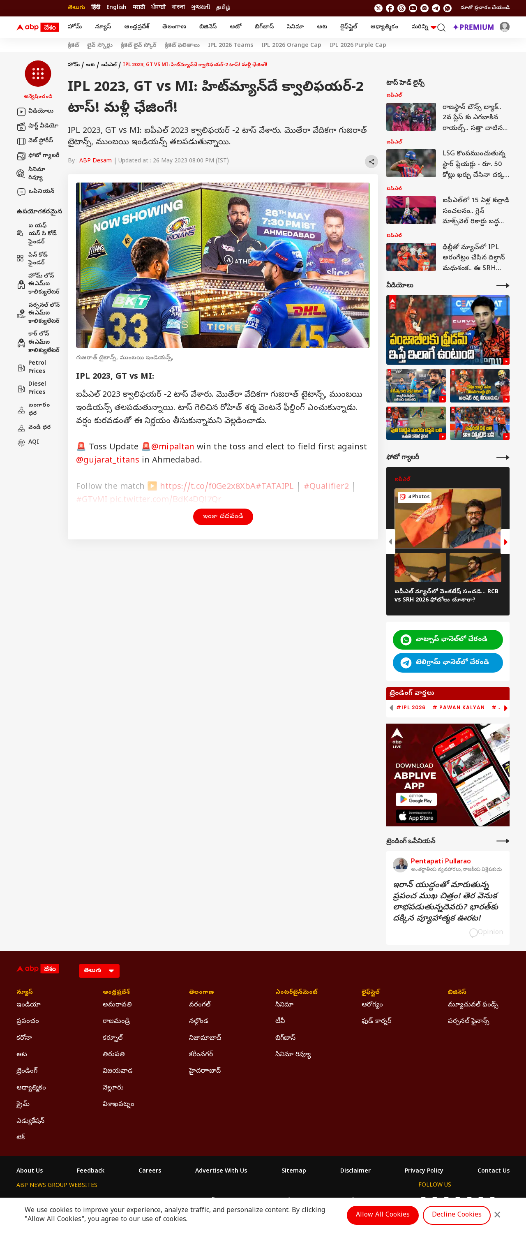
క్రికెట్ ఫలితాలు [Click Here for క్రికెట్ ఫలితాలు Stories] (182, 46)
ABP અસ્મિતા (208, 1201)
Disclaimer (355, 1172)
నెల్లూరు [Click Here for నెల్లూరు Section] (113, 1088)
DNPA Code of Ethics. (112, 1217)
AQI (27, 443)
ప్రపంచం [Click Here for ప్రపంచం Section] (27, 1021)
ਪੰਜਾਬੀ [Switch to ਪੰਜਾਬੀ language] (158, 8)
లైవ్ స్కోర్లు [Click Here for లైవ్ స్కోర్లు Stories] (100, 46)
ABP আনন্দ (137, 1201)
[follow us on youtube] (413, 8)
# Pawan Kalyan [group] (458, 707)
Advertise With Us (221, 1172)
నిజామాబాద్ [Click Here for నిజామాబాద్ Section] (205, 1038)
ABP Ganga (248, 1201)
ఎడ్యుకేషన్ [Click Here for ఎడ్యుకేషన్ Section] (30, 1121)
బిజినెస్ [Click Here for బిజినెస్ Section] (457, 993)
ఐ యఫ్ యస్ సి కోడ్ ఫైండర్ (36, 234)
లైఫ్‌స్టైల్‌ (348, 27)
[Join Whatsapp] (447, 8)
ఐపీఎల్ (109, 65)
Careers (149, 1172)
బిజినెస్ (208, 27)
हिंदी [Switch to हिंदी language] (95, 8)
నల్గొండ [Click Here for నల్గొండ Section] (198, 1021)
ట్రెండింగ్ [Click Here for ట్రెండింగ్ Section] (26, 1071)
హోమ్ (75, 27)
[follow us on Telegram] (436, 8)
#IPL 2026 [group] (411, 707)
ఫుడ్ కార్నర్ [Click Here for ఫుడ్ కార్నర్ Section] (376, 1021)
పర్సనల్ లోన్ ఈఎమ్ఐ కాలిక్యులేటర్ (38, 314)
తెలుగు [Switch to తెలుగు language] (76, 8)
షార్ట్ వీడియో (37, 127)
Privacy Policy (424, 1172)
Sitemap (293, 1172)
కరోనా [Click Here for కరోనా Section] (24, 1038)
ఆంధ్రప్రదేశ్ (136, 27)
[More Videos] (503, 285)
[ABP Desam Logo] (37, 27)
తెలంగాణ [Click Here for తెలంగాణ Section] (201, 993)
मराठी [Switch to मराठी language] (139, 8)
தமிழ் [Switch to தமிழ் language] (223, 8)
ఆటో (236, 27)
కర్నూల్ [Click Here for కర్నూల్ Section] (112, 1038)
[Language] (99, 971)
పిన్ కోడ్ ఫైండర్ (32, 260)
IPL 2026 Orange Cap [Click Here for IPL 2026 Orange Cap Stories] (291, 46)
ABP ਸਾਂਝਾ (283, 1201)
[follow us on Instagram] (424, 8)
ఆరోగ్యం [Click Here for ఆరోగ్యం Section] (372, 1005)
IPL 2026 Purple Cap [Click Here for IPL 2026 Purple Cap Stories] (358, 46)
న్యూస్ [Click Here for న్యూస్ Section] (24, 993)
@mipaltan (172, 447)
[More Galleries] (503, 457)
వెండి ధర (33, 428)
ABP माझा (171, 1201)
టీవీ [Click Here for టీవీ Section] (280, 1021)
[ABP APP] (416, 799)
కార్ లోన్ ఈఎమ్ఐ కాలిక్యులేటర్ (38, 342)
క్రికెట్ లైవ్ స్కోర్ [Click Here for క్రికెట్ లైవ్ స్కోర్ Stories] (139, 46)
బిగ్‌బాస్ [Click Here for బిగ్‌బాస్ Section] (285, 1038)
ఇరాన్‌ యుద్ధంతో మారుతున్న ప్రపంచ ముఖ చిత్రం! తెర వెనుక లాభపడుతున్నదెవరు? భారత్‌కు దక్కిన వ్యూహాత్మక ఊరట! (445, 902)
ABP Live (73, 1201)
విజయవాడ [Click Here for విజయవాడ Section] (118, 1071)
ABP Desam (95, 161)
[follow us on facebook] (390, 8)
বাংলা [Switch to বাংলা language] (178, 8)
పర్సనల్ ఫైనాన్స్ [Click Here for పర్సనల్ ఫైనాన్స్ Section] (468, 1021)
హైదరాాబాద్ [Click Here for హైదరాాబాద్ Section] (205, 1071)
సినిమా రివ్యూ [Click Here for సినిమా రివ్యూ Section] (293, 1055)
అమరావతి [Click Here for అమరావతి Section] (117, 1005)
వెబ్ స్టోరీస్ (34, 141)
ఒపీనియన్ (35, 192)
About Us (29, 1172)
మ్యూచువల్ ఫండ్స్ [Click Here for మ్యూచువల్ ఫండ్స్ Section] (473, 1005)
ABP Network (34, 1201)
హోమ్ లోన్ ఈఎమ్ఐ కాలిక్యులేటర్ (38, 284)
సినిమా (295, 27)
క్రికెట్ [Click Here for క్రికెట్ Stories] (73, 46)
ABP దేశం (349, 1201)
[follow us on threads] (401, 8)
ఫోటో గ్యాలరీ (38, 156)
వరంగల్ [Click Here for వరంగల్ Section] (199, 1005)
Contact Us (494, 1172)
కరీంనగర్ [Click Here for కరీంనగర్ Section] (201, 1055)
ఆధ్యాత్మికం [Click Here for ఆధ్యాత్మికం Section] (31, 1088)
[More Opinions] (503, 841)
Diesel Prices (31, 389)
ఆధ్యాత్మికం (384, 27)
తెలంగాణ (174, 27)
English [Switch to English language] (116, 8)
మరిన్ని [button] (423, 27)
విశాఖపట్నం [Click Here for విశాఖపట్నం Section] (118, 1104)
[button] (38, 80)
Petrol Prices (31, 368)
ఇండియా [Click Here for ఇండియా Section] (28, 1005)
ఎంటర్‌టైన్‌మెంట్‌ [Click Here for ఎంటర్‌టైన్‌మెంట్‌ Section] (296, 993)
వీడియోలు (34, 112)
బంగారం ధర (33, 410)
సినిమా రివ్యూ (30, 174)
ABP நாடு (316, 1201)
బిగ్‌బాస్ (264, 27)
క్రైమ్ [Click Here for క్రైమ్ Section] (23, 1104)
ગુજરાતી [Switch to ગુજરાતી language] (200, 8)
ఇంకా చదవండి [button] (223, 516)
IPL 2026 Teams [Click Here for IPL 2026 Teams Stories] (230, 46)
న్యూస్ (103, 27)
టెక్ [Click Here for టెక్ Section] (20, 1138)
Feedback (90, 1172)
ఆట (322, 27)
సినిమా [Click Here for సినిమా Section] (284, 1005)
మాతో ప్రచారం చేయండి (485, 8)
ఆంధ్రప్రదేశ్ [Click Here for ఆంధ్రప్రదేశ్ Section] (116, 993)
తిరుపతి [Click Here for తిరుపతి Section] (114, 1055)
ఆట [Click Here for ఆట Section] (21, 1055)
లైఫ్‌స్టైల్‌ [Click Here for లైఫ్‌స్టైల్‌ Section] (371, 993)
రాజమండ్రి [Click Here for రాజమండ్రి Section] (116, 1021)
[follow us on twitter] (378, 8)
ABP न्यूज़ (104, 1201)
